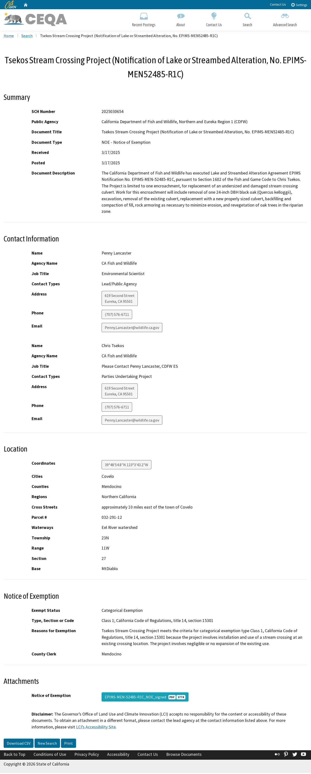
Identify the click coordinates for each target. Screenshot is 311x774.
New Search (47, 744)
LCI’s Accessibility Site (96, 728)
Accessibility (118, 755)
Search (247, 18)
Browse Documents (184, 755)
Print (68, 744)
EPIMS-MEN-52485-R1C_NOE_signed (145, 697)
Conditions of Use (50, 755)
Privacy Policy (86, 755)
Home (9, 36)
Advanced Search (285, 18)
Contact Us (278, 4)
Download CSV (18, 744)
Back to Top (14, 755)
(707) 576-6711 (117, 315)
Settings (299, 4)
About (180, 18)
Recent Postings (144, 18)
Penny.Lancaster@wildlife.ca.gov (132, 328)
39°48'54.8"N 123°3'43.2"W (126, 465)
